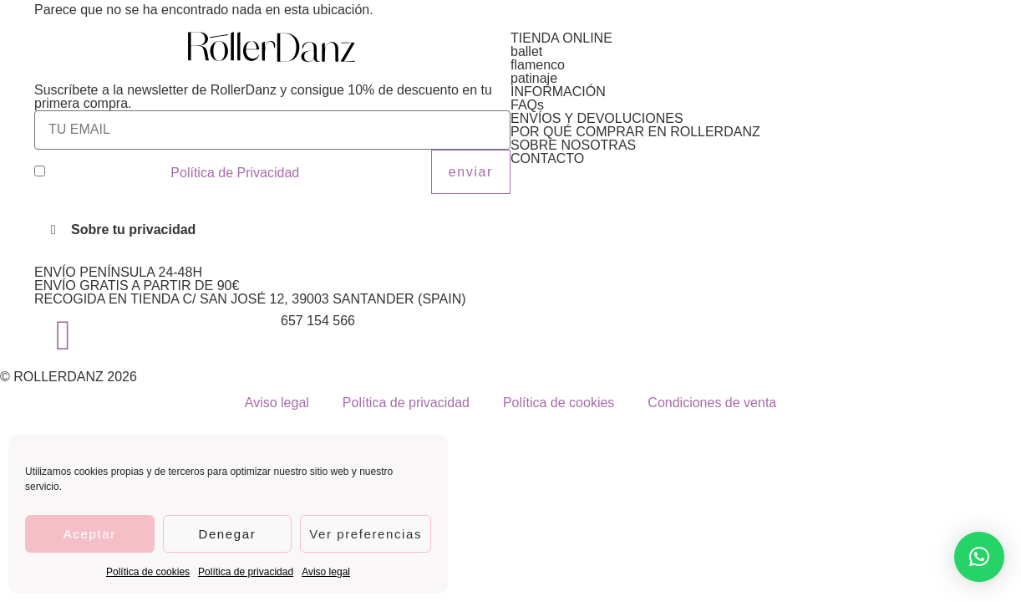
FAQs (527, 105)
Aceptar (89, 534)
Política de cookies (148, 572)
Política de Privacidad (234, 173)
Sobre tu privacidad (133, 229)
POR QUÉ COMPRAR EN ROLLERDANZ (635, 132)
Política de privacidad (245, 572)
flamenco (537, 65)
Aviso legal (326, 572)
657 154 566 (318, 321)
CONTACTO (547, 158)
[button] (272, 230)
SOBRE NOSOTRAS (573, 145)
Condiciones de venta (712, 402)
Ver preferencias (365, 534)
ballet (526, 51)
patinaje (533, 78)
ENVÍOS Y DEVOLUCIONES (596, 118)
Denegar (227, 534)
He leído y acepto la (173, 173)
